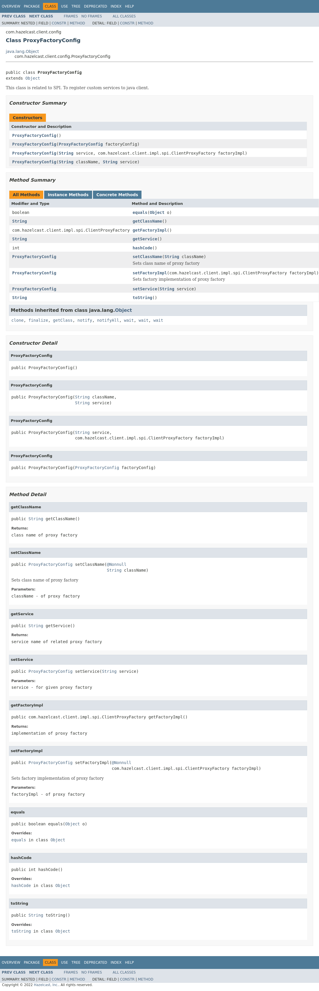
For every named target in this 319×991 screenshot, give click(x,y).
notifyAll (108, 320)
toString (142, 297)
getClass (62, 320)
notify (85, 320)
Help (129, 6)
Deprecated (95, 6)
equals (140, 212)
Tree (75, 6)
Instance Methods (68, 194)
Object (32, 78)
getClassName (147, 221)
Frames (71, 16)
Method (77, 23)
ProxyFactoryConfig (34, 135)
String (66, 153)
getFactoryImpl (150, 230)
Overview (11, 6)
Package (32, 6)
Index (116, 6)
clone (17, 320)
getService (145, 239)
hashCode (142, 248)
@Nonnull (116, 564)
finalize (38, 320)
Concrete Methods (117, 194)
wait (129, 320)
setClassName (147, 256)
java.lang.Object (22, 51)
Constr (59, 23)
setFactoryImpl (150, 273)
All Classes (124, 16)
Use (64, 6)
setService (145, 289)
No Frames (91, 16)
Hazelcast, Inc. (46, 985)
